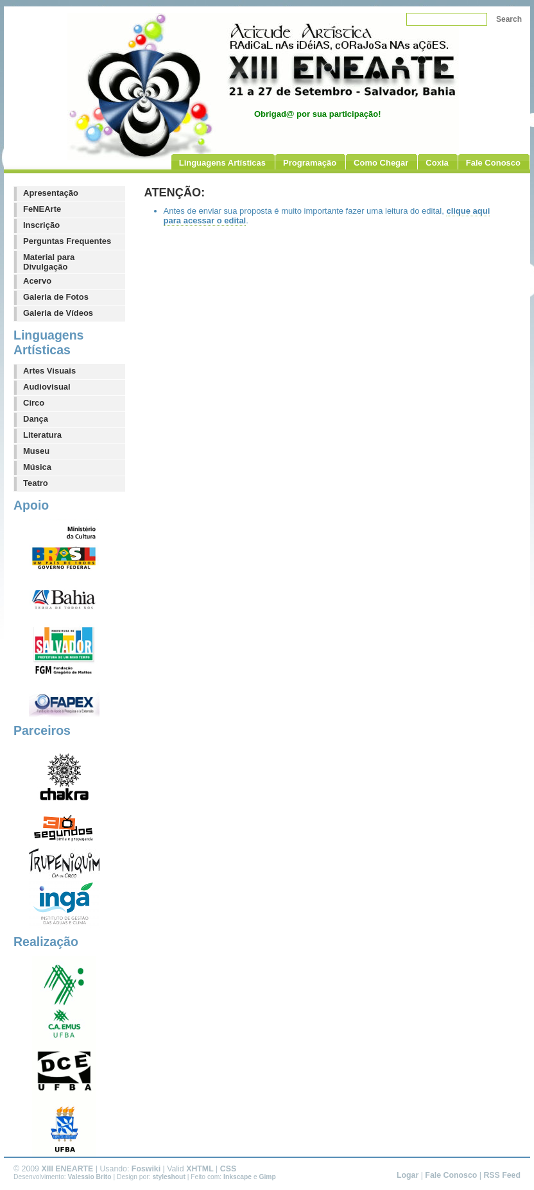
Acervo (37, 281)
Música (37, 467)
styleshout (168, 1176)
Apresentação (50, 193)
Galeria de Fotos (56, 297)
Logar (407, 1175)
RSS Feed (502, 1175)
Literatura (42, 435)
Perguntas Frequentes (67, 241)
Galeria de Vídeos (58, 313)
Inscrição (41, 225)
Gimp (267, 1176)
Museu (36, 451)
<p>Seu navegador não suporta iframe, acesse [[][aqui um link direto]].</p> (337, 488)
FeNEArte (42, 209)
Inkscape (237, 1176)
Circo (33, 403)
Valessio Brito (90, 1176)
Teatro (35, 483)
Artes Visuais (49, 370)
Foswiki (146, 1168)
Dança (35, 419)
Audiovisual (47, 387)
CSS (228, 1168)
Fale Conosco (451, 1175)
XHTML (200, 1168)
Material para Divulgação (48, 262)
